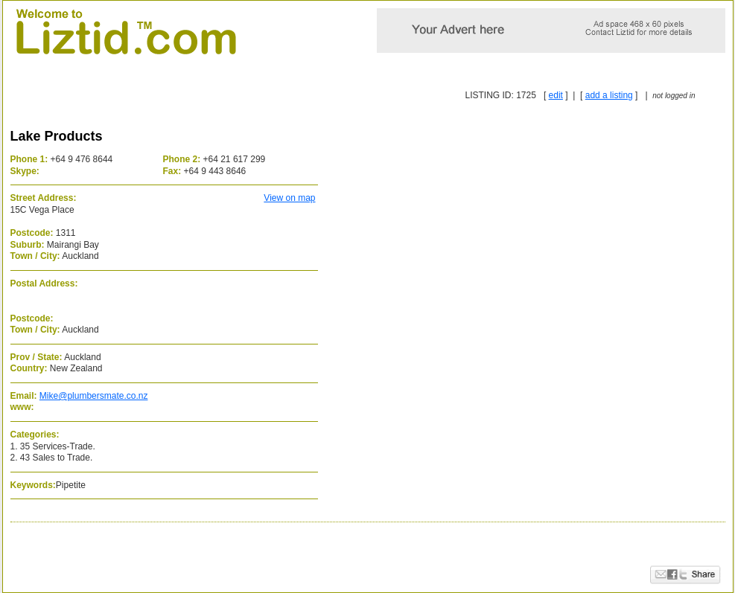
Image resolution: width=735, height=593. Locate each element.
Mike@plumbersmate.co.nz (93, 396)
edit (556, 95)
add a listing (609, 95)
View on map (289, 198)
